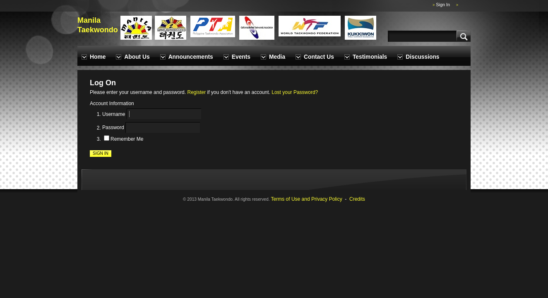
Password (113, 128)
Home (98, 57)
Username (113, 114)
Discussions (422, 57)
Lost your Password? (295, 92)
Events (241, 57)
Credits (357, 199)
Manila (89, 20)
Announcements (190, 57)
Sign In (443, 4)
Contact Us (319, 57)
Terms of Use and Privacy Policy (306, 199)
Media (277, 57)
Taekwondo (97, 30)
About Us (136, 57)
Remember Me (127, 139)
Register (196, 92)
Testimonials (370, 57)
